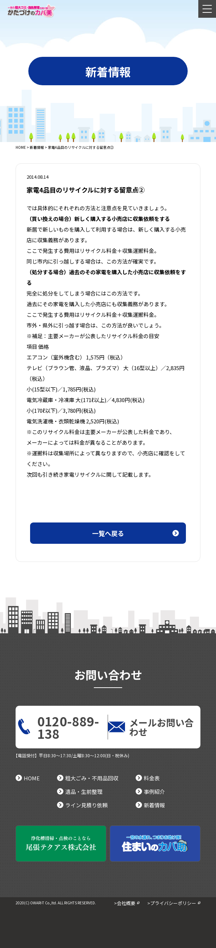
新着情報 (37, 147)
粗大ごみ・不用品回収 (87, 778)
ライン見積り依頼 (82, 805)
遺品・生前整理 (79, 791)
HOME (21, 147)
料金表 (148, 778)
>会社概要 (124, 903)
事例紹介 (150, 791)
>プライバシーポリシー (171, 903)
